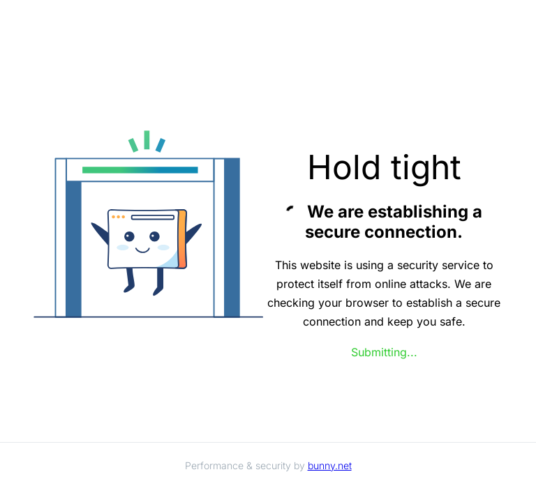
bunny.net (330, 465)
